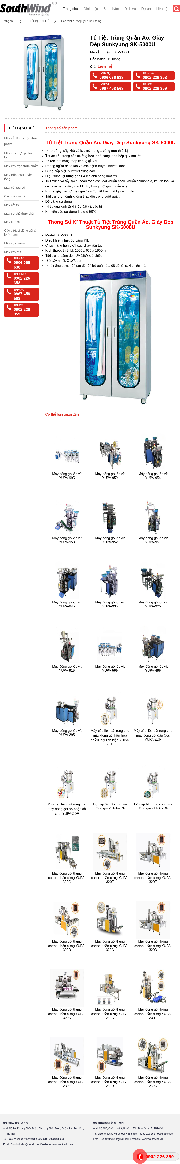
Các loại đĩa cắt (15, 196)
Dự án (146, 9)
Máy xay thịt (12, 252)
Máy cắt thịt (12, 205)
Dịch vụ (130, 9)
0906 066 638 (112, 77)
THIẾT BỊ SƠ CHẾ (38, 21)
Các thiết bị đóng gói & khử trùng (81, 21)
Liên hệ (161, 9)
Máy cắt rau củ (14, 187)
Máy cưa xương (15, 243)
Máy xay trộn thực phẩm (21, 166)
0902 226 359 (155, 88)
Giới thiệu (91, 9)
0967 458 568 (112, 88)
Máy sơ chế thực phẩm (20, 213)
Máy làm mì (12, 222)
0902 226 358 (155, 77)
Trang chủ (70, 9)
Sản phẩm (111, 9)
